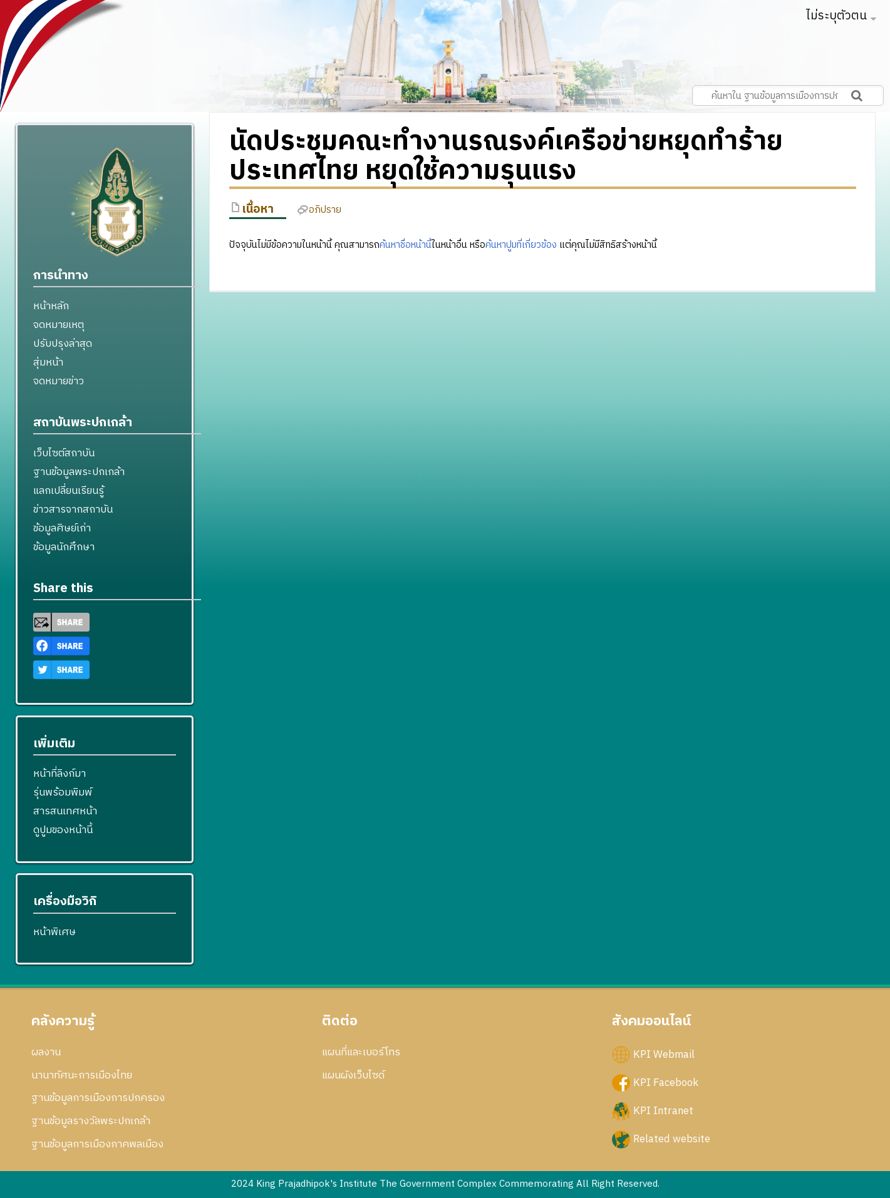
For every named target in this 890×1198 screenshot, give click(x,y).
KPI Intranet (663, 1111)
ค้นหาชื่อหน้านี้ (406, 245)
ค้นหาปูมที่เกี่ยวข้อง (521, 245)
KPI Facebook (665, 1082)
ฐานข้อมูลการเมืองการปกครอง (98, 1098)
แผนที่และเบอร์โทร (361, 1052)
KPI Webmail (664, 1054)
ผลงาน (46, 1052)
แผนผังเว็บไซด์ (353, 1075)
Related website (671, 1139)
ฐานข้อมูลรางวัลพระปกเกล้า (90, 1121)
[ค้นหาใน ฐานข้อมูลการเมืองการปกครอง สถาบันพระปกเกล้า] (788, 96)
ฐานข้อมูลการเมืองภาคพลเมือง (97, 1144)
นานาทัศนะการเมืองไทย (81, 1075)
